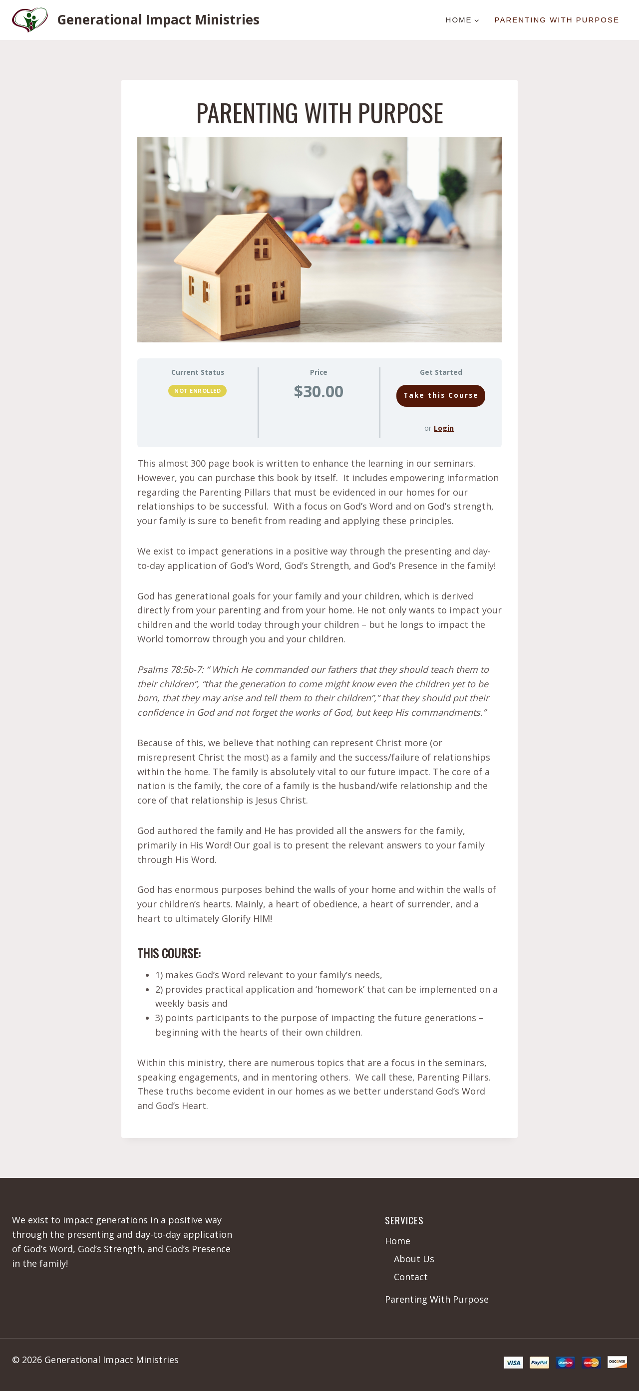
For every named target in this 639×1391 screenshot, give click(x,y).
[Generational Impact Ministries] (136, 19)
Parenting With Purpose (557, 19)
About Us (414, 1259)
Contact (411, 1277)
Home (397, 1241)
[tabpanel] (319, 784)
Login (444, 428)
